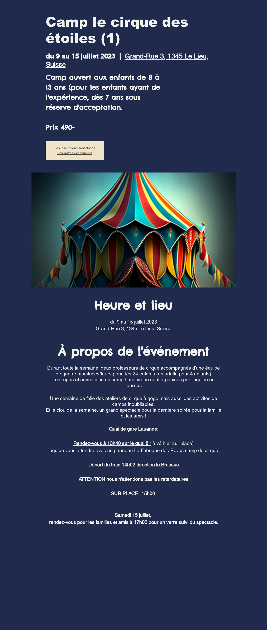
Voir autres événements (74, 153)
